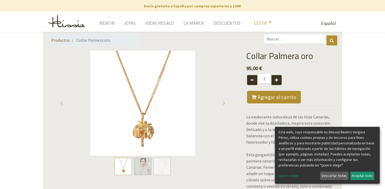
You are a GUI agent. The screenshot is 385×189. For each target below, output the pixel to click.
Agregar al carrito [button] (274, 97)
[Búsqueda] (332, 40)
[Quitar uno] (252, 80)
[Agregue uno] (276, 80)
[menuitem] (99, 23)
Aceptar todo (362, 175)
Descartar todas (334, 175)
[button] (61, 103)
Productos (60, 40)
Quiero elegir (289, 175)
